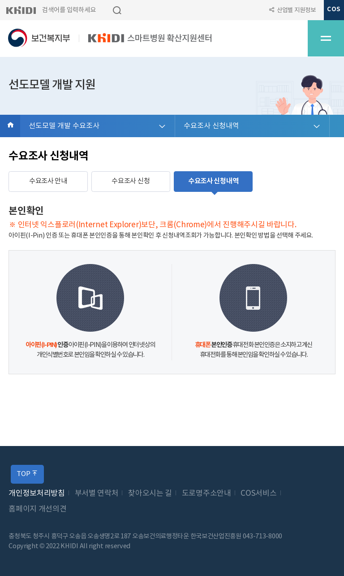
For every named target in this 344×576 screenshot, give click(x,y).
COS (333, 9)
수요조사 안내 (48, 181)
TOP (27, 474)
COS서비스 (258, 493)
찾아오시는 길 (150, 493)
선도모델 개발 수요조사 (64, 126)
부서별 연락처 (97, 493)
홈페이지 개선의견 (37, 509)
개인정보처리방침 (37, 493)
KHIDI (21, 10)
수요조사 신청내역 (211, 126)
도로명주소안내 (206, 493)
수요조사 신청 (131, 181)
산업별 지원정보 (296, 10)
